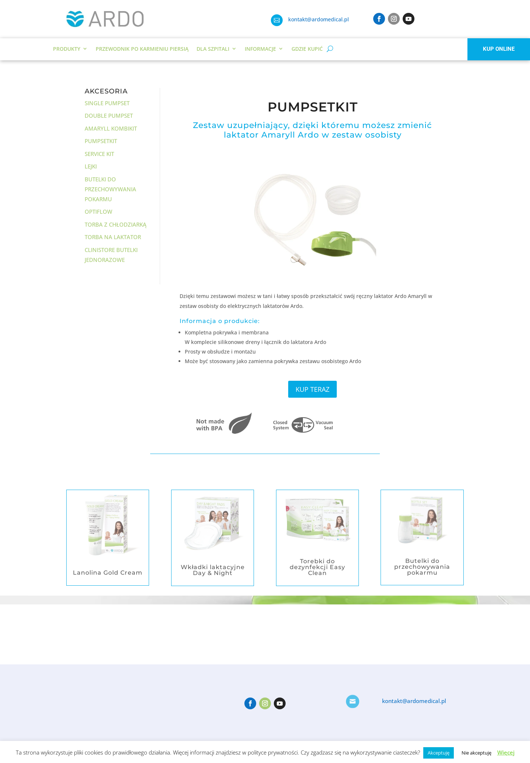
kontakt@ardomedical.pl (318, 19)
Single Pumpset (107, 103)
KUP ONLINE (499, 49)
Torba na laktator (113, 237)
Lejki (91, 166)
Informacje (260, 48)
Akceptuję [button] (438, 752)
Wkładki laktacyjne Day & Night (213, 570)
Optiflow (98, 211)
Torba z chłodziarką (115, 224)
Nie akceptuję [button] (476, 752)
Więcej (506, 752)
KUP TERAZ (312, 389)
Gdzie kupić (307, 48)
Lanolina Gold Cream (107, 572)
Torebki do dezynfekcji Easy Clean (317, 567)
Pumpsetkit (101, 141)
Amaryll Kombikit (111, 128)
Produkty (66, 48)
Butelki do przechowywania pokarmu (110, 189)
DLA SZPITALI (213, 48)
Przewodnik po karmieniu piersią (142, 48)
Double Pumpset (109, 115)
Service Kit (99, 153)
